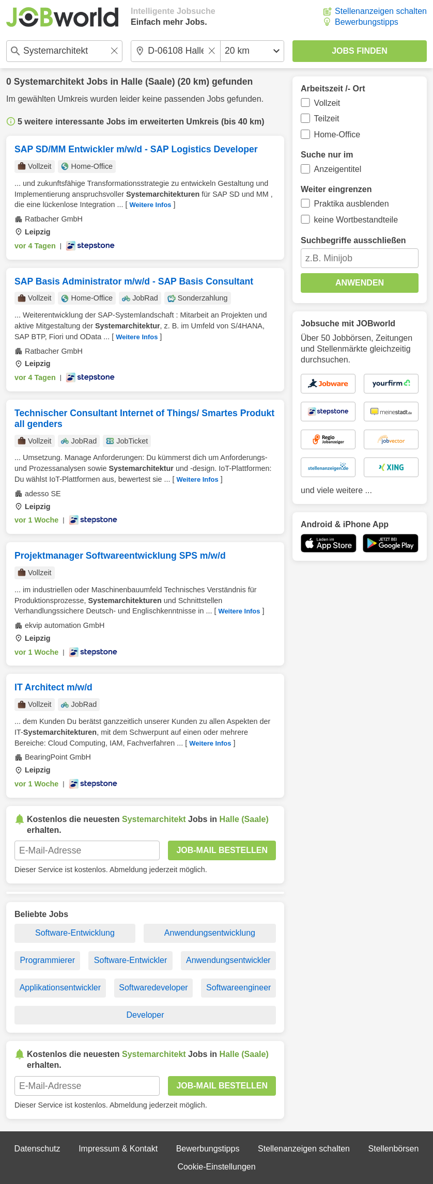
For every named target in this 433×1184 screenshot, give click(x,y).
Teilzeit (326, 118)
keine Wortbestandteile (356, 219)
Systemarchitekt (49, 81)
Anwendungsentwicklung (209, 932)
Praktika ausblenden (351, 203)
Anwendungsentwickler (228, 960)
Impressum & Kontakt (118, 1148)
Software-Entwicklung (75, 932)
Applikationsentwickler (60, 987)
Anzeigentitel (338, 169)
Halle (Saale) (148, 81)
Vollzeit (327, 103)
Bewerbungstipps (366, 22)
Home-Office (337, 134)
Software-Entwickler (130, 960)
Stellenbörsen (393, 1148)
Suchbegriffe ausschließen (353, 240)
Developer (145, 1015)
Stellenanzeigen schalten (381, 11)
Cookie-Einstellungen (216, 1166)
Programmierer (47, 960)
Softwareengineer (238, 987)
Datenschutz (37, 1148)
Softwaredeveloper (153, 987)
